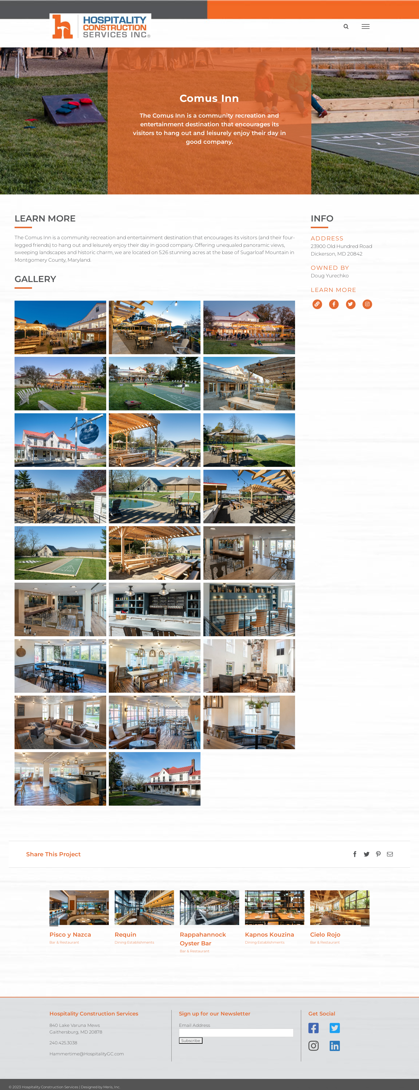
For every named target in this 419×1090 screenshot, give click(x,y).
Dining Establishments (134, 942)
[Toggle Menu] (365, 26)
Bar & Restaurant (64, 942)
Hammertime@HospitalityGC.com (86, 1054)
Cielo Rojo (325, 934)
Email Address (194, 1025)
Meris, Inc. (111, 1087)
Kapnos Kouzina (269, 934)
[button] (53, 922)
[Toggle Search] (346, 26)
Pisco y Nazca (70, 934)
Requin (125, 934)
